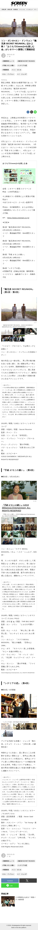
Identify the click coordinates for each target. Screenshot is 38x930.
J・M (8, 56)
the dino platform (21, 927)
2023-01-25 (10, 54)
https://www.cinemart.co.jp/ (18, 218)
